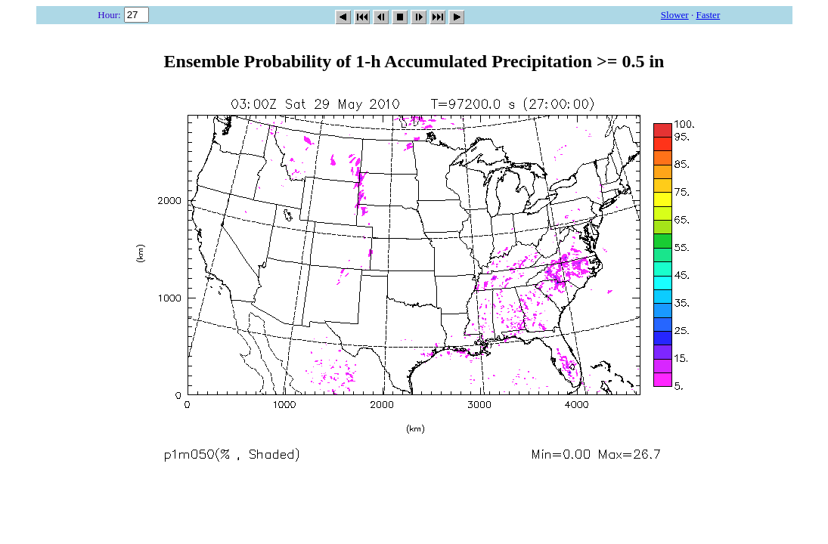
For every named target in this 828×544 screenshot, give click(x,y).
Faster (708, 14)
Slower (675, 14)
